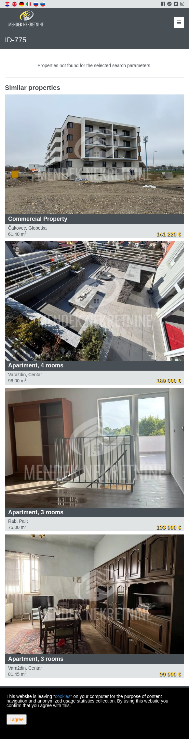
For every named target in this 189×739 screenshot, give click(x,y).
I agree (16, 719)
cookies (62, 696)
